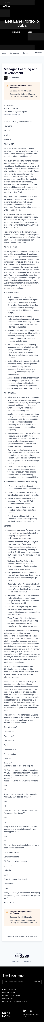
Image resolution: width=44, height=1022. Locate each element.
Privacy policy (15, 961)
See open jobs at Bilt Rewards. (21, 91)
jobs (4, 53)
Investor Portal (8, 992)
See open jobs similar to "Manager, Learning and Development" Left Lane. (24, 95)
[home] (6, 4)
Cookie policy (26, 961)
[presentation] (22, 766)
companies (14, 53)
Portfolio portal (9, 989)
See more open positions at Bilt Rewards (22, 936)
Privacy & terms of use (11, 995)
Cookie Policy (7, 998)
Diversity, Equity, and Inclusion (14, 1001)
